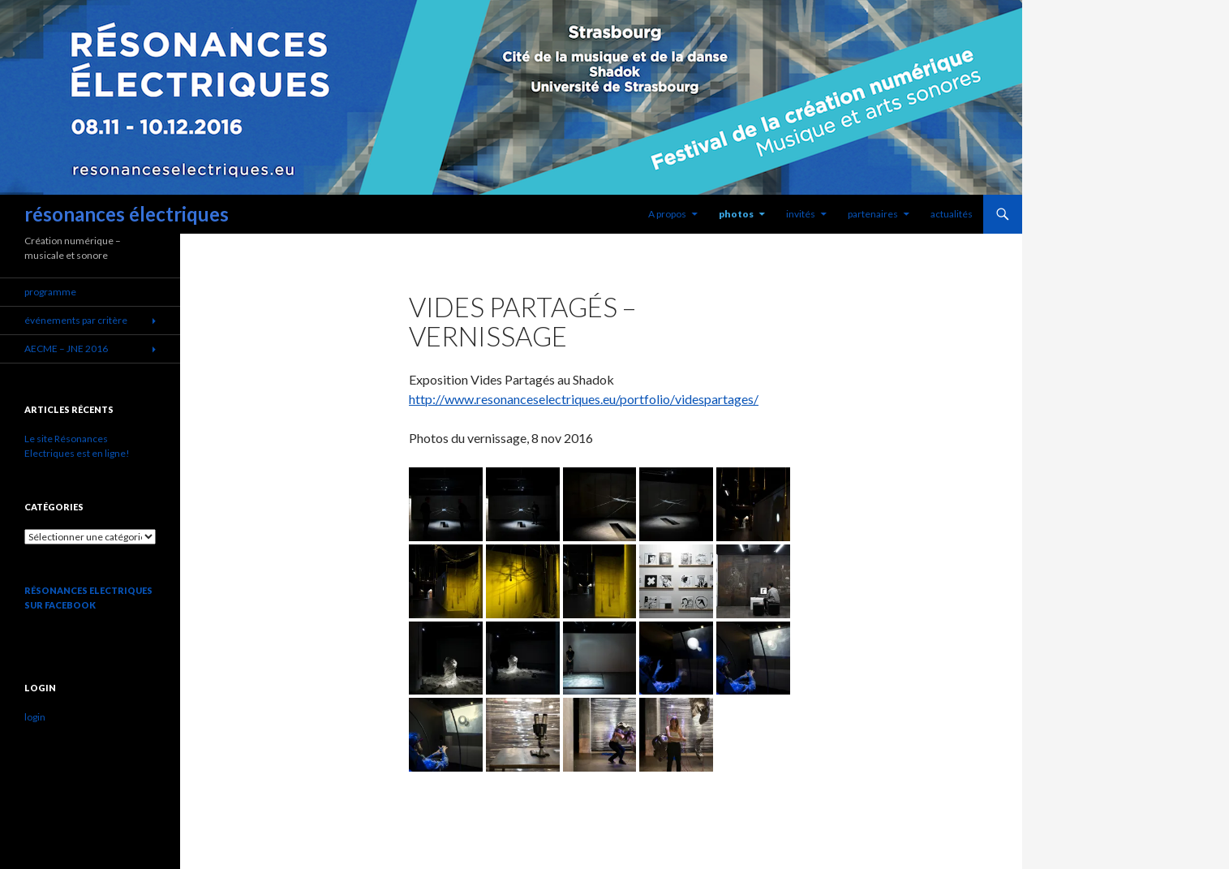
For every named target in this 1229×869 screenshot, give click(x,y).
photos (736, 214)
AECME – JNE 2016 (66, 348)
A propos (667, 214)
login (34, 717)
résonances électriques (126, 214)
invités (800, 214)
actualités (951, 214)
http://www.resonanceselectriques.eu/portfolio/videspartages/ (583, 399)
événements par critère (75, 320)
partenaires (873, 214)
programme (50, 292)
